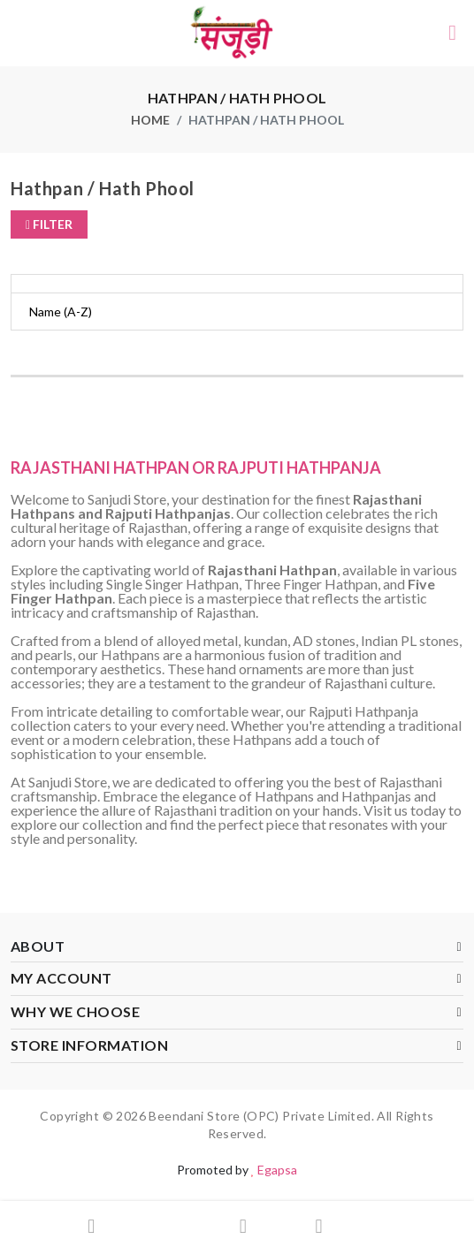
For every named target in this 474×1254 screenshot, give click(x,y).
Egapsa (277, 1169)
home (150, 119)
